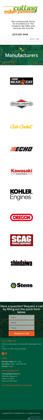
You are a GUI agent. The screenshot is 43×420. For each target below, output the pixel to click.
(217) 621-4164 (20, 34)
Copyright (5, 413)
